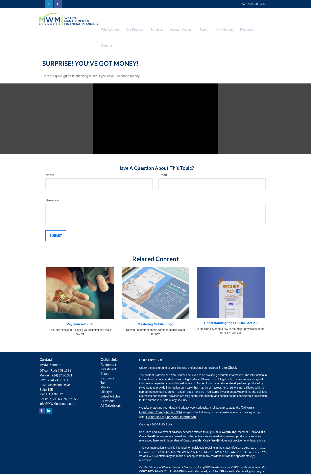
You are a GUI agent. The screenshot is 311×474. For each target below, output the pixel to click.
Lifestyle (106, 376)
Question (52, 184)
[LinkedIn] (49, 4)
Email (162, 159)
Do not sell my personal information (171, 401)
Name (49, 159)
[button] (119, 22)
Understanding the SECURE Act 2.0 (231, 307)
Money (105, 371)
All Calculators (111, 390)
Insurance (107, 362)
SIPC (262, 416)
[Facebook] (58, 4)
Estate (105, 358)
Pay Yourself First (80, 308)
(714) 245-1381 (254, 3)
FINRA (253, 416)
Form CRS (155, 344)
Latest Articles (110, 381)
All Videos (108, 385)
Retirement (108, 349)
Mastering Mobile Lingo (155, 308)
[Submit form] (55, 220)
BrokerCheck (228, 352)
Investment (108, 353)
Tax (103, 367)
